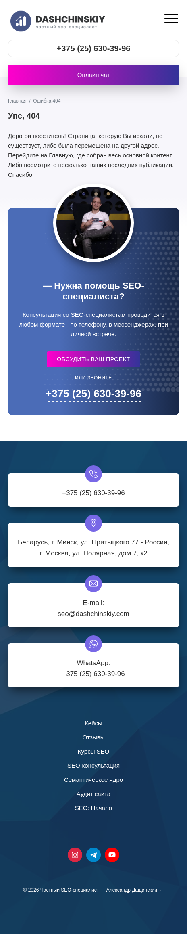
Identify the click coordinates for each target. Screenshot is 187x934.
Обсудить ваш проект (93, 359)
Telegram (93, 855)
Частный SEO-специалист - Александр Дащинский (58, 20)
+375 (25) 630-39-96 (94, 48)
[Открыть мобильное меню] (170, 19)
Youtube (112, 855)
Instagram (75, 855)
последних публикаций (140, 164)
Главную (61, 155)
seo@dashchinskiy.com (93, 614)
